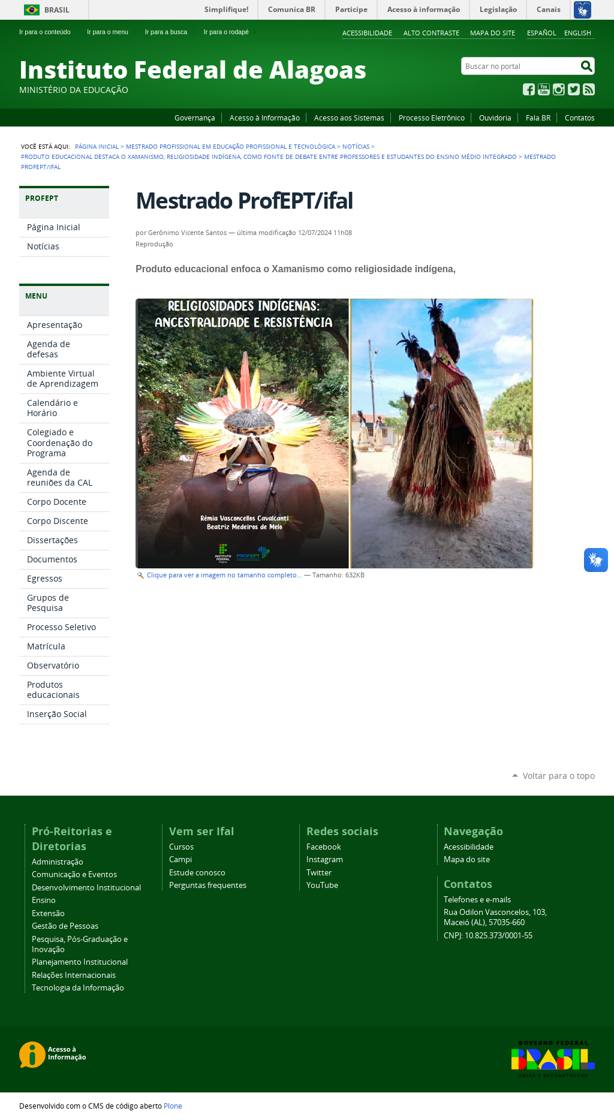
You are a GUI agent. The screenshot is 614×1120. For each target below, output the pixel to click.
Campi (180, 859)
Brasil (57, 10)
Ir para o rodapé (231, 31)
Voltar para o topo (559, 775)
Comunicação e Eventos (74, 874)
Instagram (559, 89)
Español (541, 32)
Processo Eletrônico (432, 117)
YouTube (544, 89)
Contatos (580, 117)
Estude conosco (197, 873)
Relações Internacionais (74, 975)
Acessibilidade (367, 32)
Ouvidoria (495, 117)
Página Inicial (97, 146)
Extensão (48, 913)
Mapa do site (492, 32)
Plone (173, 1105)
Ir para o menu (112, 31)
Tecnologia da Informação (78, 988)
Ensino (44, 900)
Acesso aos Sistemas (349, 117)
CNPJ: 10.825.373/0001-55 (488, 936)
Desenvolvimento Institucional (86, 888)
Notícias (355, 146)
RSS (589, 89)
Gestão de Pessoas (65, 926)
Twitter (574, 89)
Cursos (181, 847)
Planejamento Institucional (80, 962)
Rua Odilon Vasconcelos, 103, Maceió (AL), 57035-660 (495, 917)
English (577, 32)
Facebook (529, 89)
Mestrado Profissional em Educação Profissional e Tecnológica (230, 146)
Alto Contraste (431, 32)
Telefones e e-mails (477, 900)
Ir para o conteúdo (49, 31)
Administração (57, 862)
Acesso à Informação (265, 117)
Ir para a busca (171, 31)
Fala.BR (538, 117)
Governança (194, 117)
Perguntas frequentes (207, 885)
